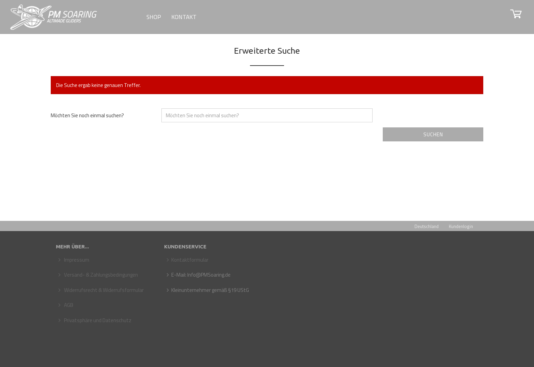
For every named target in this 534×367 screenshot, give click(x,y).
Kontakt (184, 17)
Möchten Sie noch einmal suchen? (87, 115)
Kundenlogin (461, 226)
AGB (68, 305)
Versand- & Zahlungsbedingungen (100, 275)
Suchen (433, 134)
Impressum (76, 260)
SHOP (153, 17)
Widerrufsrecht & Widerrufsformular (103, 290)
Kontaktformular (189, 260)
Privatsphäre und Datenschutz (97, 320)
